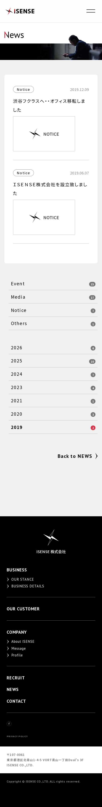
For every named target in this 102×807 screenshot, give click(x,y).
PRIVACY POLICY (17, 736)
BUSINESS (17, 570)
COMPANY (17, 632)
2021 (17, 400)
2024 (17, 374)
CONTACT (16, 701)
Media (18, 297)
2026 (17, 347)
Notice (19, 310)
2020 (17, 414)
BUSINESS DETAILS (27, 586)
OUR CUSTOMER (23, 609)
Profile (17, 655)
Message (18, 648)
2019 (17, 427)
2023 (17, 387)
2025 (17, 360)
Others (19, 323)
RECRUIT (16, 678)
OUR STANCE (22, 579)
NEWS (13, 689)
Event (18, 283)
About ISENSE (23, 641)
